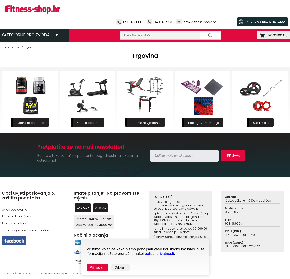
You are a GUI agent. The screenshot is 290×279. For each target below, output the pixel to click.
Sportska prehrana (31, 123)
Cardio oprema (88, 123)
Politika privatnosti (15, 223)
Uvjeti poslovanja (14, 209)
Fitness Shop (12, 47)
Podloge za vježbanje (203, 123)
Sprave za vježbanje (146, 123)
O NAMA (100, 208)
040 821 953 (163, 22)
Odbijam (121, 267)
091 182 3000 (132, 22)
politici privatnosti (159, 253)
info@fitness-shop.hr (199, 22)
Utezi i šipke (261, 123)
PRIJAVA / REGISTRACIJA (265, 21)
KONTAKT (83, 208)
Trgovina (29, 47)
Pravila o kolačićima (16, 216)
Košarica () (277, 35)
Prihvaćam (97, 267)
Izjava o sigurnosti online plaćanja (27, 230)
